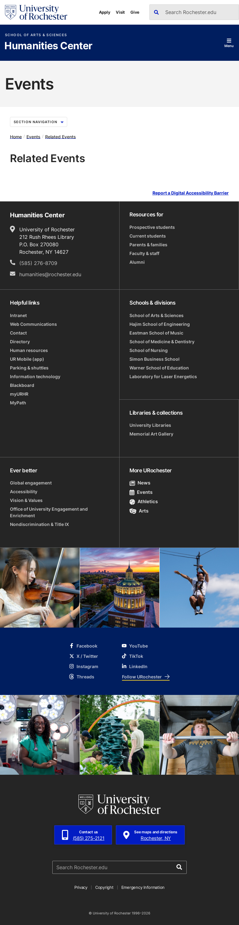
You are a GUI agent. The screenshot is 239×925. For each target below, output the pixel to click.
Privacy (80, 887)
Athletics (143, 501)
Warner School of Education (159, 368)
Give (134, 12)
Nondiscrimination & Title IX (39, 524)
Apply (104, 12)
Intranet (18, 315)
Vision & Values (26, 500)
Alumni (137, 262)
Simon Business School (154, 359)
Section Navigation (38, 121)
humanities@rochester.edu (50, 274)
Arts (138, 511)
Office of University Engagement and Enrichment (49, 512)
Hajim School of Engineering (159, 324)
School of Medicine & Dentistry (161, 341)
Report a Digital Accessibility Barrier (190, 193)
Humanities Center (48, 46)
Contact (18, 333)
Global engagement (31, 483)
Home (16, 136)
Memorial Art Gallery (151, 434)
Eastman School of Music (156, 333)
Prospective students (152, 227)
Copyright (104, 887)
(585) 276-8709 (38, 263)
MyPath (18, 403)
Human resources (29, 350)
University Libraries (150, 425)
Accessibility (23, 491)
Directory (20, 341)
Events (33, 136)
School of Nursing (148, 350)
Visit (120, 12)
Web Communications (33, 324)
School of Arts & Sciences (36, 35)
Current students (147, 236)
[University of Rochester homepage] (36, 12)
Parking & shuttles (29, 368)
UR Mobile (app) (27, 359)
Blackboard (22, 385)
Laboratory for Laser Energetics (163, 376)
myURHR (19, 394)
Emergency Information (143, 887)
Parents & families (148, 245)
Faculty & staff (144, 253)
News (139, 482)
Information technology (35, 376)
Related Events (60, 136)
